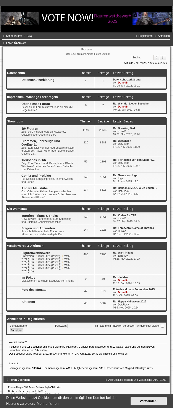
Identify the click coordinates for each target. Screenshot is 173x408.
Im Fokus (28, 277)
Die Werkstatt (17, 208)
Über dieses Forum (35, 104)
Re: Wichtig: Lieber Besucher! (131, 103)
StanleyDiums (144, 368)
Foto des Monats (33, 289)
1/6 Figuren (29, 128)
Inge (120, 178)
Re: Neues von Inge (125, 175)
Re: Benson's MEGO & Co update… (135, 188)
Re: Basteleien (122, 140)
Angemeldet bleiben (150, 325)
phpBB (23, 387)
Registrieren (36, 319)
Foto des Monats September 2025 (134, 289)
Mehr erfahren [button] (48, 403)
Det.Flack (123, 143)
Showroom (15, 121)
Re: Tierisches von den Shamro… (134, 159)
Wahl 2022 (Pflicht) (47, 259)
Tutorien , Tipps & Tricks (39, 215)
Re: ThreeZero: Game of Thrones (133, 228)
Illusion (122, 231)
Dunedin (123, 82)
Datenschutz (16, 73)
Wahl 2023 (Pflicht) (47, 262)
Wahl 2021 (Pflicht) (47, 256)
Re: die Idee (120, 277)
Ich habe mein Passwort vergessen (114, 325)
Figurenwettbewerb (35, 253)
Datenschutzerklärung (37, 80)
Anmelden (14, 319)
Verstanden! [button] (149, 401)
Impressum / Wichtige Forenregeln (32, 97)
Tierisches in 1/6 (33, 160)
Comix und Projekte (36, 175)
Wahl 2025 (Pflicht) (47, 268)
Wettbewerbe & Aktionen (25, 245)
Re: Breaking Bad (124, 128)
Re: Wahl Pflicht (123, 252)
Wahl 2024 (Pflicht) (47, 265)
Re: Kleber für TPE (124, 215)
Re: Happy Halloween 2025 (129, 301)
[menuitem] (27, 35)
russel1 (122, 131)
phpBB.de (41, 391)
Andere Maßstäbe (34, 188)
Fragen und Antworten (38, 228)
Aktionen (28, 302)
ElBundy (123, 255)
